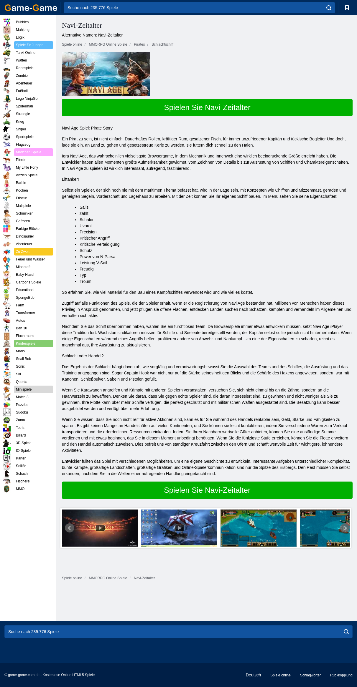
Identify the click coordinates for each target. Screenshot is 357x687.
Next (345, 528)
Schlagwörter (310, 675)
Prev (69, 528)
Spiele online (280, 675)
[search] (329, 7)
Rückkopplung (341, 675)
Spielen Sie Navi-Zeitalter (207, 107)
